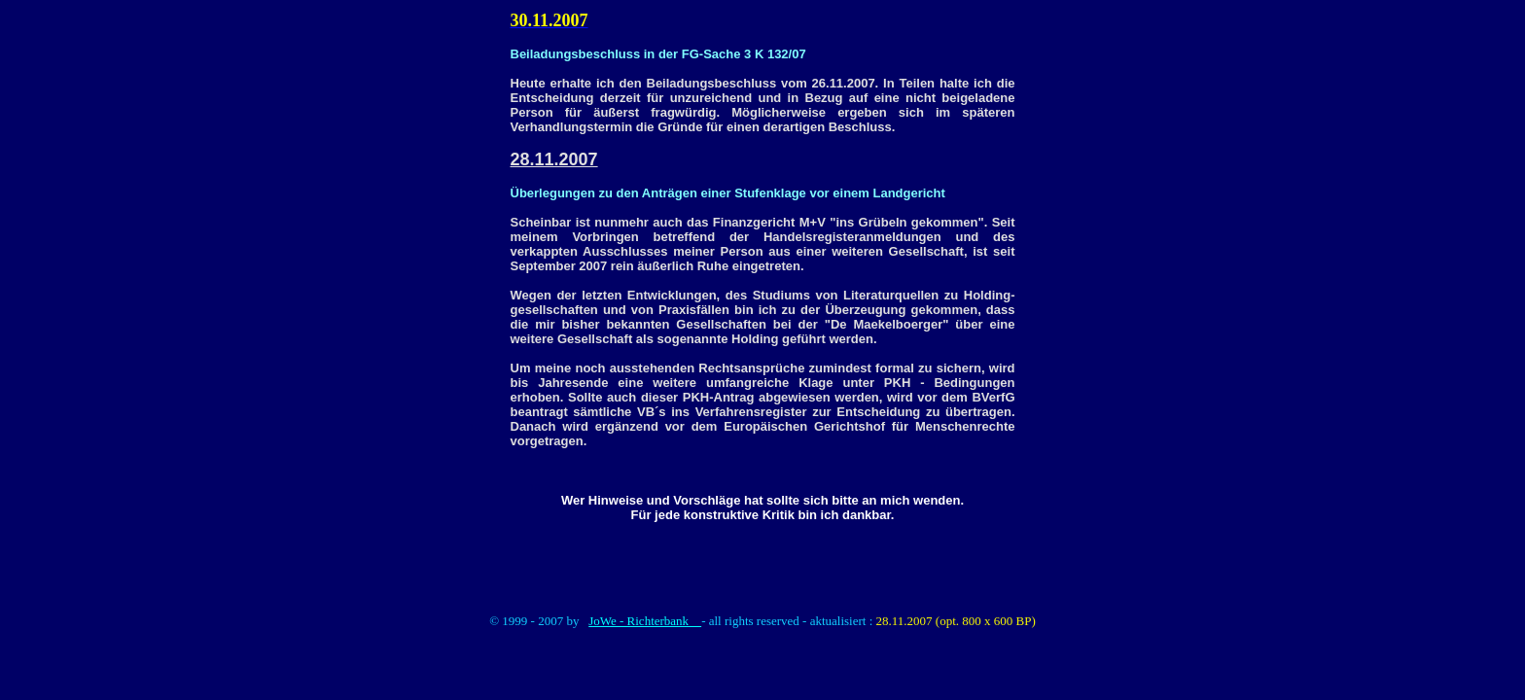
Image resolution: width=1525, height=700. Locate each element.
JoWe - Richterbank (644, 620)
